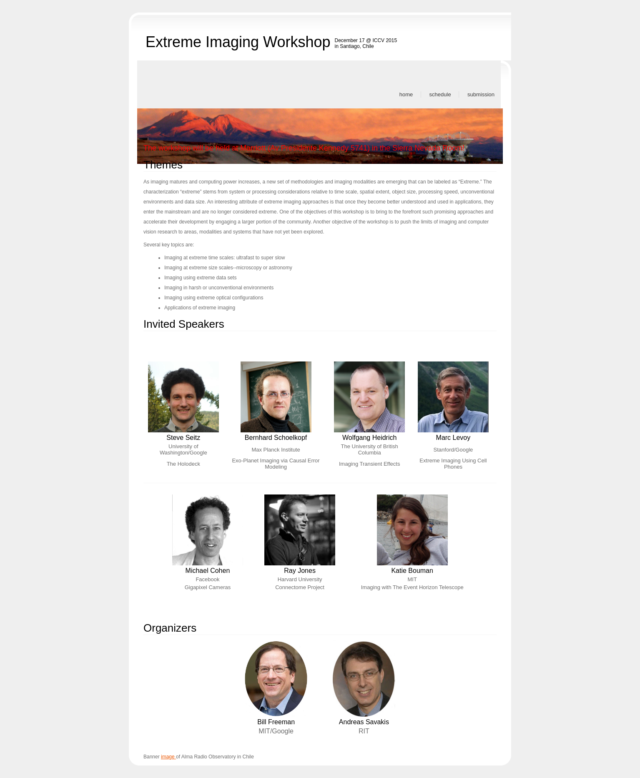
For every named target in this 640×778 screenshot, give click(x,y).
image (168, 757)
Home (406, 94)
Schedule (440, 94)
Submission (480, 94)
